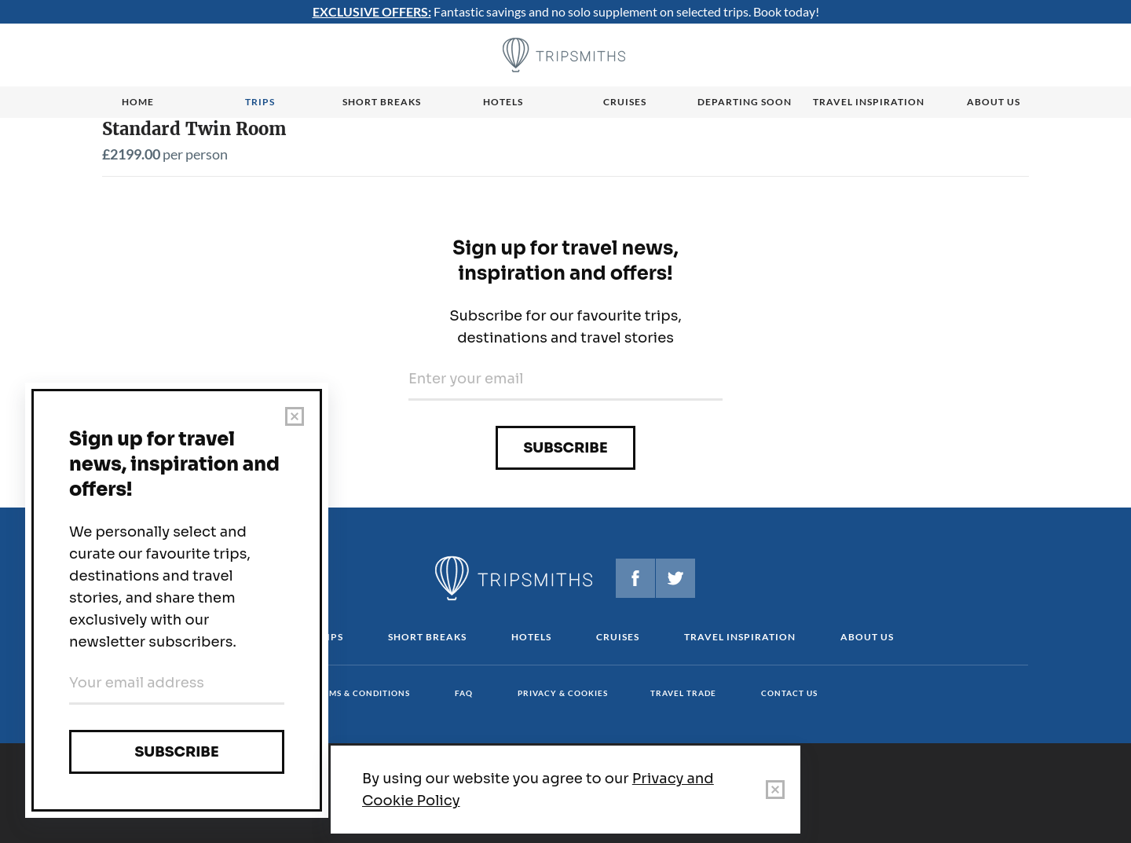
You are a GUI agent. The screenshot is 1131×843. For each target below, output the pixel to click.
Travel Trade (683, 693)
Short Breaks (427, 637)
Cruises (624, 102)
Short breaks (381, 102)
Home (138, 102)
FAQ (464, 693)
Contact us (789, 693)
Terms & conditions (361, 693)
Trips (260, 102)
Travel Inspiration (868, 102)
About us (993, 102)
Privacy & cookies (563, 693)
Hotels (503, 102)
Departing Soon (744, 102)
